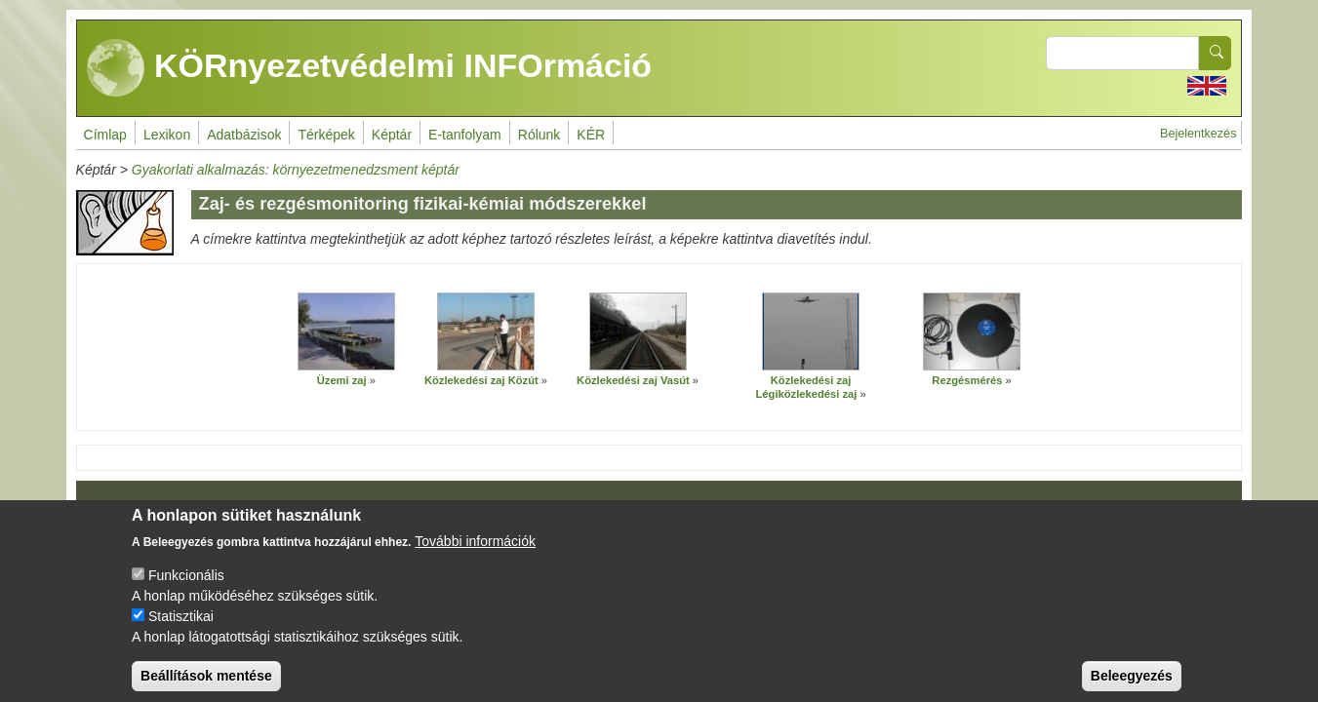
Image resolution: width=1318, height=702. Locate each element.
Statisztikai (181, 632)
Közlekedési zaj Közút (481, 380)
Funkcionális (186, 591)
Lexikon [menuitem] (166, 134)
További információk (475, 557)
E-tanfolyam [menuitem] (464, 134)
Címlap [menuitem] (105, 134)
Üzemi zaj (342, 380)
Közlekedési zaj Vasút (633, 380)
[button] (346, 331)
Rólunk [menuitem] (539, 134)
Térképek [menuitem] (326, 134)
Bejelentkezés (1198, 133)
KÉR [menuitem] (591, 134)
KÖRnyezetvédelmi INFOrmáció (370, 68)
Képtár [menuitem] (392, 134)
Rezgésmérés (967, 380)
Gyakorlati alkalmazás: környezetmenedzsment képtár (295, 169)
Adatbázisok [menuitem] (244, 134)
